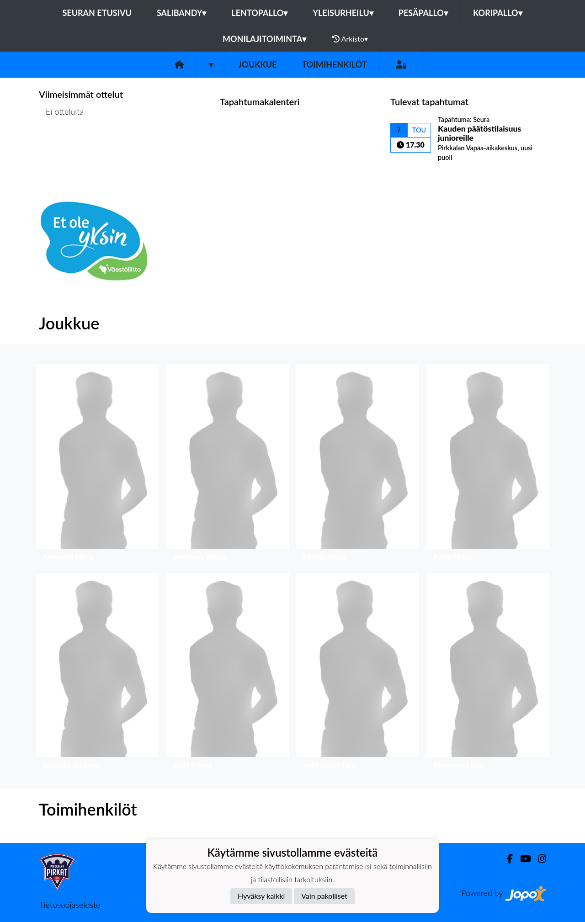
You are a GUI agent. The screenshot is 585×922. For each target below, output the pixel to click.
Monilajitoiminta (264, 39)
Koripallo (497, 13)
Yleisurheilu (343, 13)
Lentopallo (259, 13)
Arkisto (350, 38)
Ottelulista (61, 147)
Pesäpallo (423, 13)
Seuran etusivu (97, 13)
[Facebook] (506, 859)
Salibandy (181, 13)
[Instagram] (538, 859)
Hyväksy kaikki (261, 895)
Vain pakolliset (324, 895)
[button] (97, 464)
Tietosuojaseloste (69, 905)
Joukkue (257, 64)
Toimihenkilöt (334, 64)
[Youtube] (522, 859)
